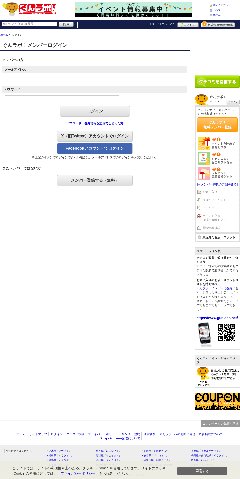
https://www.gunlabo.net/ (217, 318)
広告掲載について (211, 434)
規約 (137, 434)
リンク (126, 434)
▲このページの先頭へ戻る (221, 423)
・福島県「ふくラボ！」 (60, 455)
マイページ (210, 208)
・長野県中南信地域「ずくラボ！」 (209, 455)
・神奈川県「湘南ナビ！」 (156, 460)
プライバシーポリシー (103, 434)
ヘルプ (217, 10)
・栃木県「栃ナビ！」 (58, 450)
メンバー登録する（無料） (95, 180)
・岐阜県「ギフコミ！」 (155, 455)
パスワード (12, 89)
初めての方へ (220, 5)
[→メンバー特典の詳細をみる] (217, 184)
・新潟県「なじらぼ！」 (107, 455)
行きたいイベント (214, 200)
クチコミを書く (217, 81)
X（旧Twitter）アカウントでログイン (95, 136)
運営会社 (150, 434)
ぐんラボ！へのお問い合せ (178, 434)
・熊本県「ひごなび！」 (107, 450)
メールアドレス (15, 69)
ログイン (188, 24)
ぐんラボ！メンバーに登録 (214, 288)
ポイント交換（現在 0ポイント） (215, 218)
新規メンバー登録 (218, 24)
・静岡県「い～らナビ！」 (204, 460)
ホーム (217, 14)
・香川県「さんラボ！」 (107, 460)
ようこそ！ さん (162, 23)
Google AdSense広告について (120, 438)
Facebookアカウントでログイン (95, 148)
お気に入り (210, 192)
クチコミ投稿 (75, 434)
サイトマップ (38, 434)
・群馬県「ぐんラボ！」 (60, 460)
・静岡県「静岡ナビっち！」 (157, 450)
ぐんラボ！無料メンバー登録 (218, 124)
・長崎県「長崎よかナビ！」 (205, 450)
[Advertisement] (217, 50)
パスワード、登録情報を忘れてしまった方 (95, 123)
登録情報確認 (211, 228)
